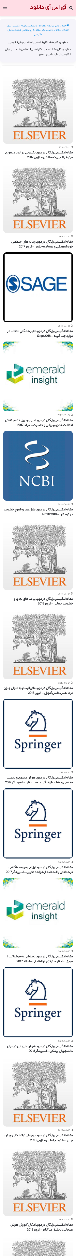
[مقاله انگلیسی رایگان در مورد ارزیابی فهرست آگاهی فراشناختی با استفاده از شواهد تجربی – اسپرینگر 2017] (38, 823)
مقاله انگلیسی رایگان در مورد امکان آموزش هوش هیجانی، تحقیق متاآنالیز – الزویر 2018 (41, 1228)
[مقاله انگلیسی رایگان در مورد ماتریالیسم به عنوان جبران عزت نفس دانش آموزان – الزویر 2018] (38, 644)
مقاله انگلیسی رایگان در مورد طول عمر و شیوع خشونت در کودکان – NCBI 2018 (38, 512)
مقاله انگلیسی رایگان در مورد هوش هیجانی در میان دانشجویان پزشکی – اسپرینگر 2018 (40, 1049)
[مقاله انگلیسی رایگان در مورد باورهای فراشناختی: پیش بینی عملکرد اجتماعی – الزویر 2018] (38, 1092)
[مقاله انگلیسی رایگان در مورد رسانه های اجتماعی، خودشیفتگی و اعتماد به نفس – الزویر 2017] (38, 198)
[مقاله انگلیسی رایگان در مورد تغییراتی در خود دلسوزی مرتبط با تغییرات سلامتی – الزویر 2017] (38, 109)
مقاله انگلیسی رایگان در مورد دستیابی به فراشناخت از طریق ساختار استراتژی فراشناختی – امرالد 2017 (39, 959)
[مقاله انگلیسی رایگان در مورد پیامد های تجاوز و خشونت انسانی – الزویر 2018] (38, 555)
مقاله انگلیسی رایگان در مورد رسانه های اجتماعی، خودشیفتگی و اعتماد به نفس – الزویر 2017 (42, 245)
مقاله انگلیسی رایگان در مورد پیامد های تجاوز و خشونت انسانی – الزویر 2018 (43, 602)
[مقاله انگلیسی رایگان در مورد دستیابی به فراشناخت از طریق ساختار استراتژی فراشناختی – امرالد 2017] (38, 913)
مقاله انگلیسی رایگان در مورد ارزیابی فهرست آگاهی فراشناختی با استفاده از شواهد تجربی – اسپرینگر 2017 (39, 870)
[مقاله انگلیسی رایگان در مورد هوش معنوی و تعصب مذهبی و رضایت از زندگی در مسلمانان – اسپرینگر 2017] (38, 734)
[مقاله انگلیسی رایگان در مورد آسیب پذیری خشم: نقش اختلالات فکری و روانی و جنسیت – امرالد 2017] (38, 376)
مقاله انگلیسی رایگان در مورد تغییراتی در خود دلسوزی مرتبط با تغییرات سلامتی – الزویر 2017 (39, 155)
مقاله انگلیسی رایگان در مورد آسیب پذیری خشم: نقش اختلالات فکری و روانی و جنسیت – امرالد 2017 (39, 423)
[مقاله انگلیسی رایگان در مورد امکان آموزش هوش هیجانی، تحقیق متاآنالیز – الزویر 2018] (38, 1181)
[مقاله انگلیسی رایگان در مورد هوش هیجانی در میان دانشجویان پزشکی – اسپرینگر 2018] (38, 1002)
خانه (65, 26)
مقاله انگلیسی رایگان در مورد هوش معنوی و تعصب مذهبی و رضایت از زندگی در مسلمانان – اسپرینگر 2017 (39, 780)
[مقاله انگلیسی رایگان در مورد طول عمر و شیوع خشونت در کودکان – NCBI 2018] (38, 466)
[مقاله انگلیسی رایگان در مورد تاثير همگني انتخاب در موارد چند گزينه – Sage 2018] (38, 287)
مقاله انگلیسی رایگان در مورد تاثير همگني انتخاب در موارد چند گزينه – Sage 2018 (40, 334)
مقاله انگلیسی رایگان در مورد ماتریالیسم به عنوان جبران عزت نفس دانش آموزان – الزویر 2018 (38, 691)
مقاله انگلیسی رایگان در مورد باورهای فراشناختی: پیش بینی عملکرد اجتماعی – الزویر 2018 (38, 1138)
